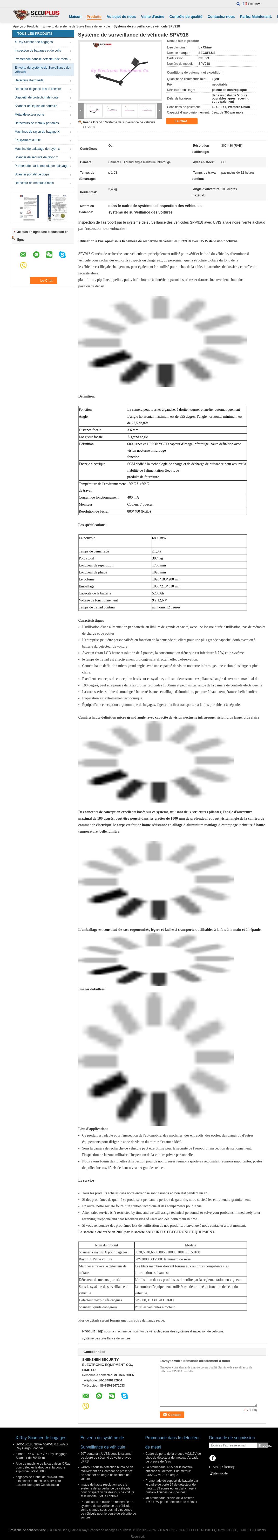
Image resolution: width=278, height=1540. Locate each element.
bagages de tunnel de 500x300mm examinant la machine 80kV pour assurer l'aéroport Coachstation (40, 1481)
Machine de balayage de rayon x (37, 149)
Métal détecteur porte (29, 114)
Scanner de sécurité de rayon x (36, 157)
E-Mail (214, 1467)
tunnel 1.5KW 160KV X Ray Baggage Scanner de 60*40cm (41, 1456)
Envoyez (263, 1445)
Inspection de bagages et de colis (38, 50)
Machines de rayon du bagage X (37, 131)
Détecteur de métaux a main (34, 183)
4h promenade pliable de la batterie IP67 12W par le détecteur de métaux (171, 1500)
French (254, 4)
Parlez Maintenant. (256, 16)
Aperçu (18, 26)
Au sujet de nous (121, 17)
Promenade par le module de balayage (42, 166)
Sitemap (228, 1467)
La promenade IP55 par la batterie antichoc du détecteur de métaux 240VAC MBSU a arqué (169, 1471)
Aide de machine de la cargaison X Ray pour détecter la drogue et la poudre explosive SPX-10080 (43, 1467)
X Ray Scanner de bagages (34, 42)
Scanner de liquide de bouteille (36, 106)
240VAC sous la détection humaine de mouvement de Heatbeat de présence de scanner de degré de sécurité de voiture (107, 1473)
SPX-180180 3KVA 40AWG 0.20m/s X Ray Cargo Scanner (42, 1446)
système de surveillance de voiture (106, 1338)
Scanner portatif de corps (32, 174)
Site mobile (218, 1473)
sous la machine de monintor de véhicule (132, 1331)
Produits (94, 17)
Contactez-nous (221, 17)
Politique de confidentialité (28, 1530)
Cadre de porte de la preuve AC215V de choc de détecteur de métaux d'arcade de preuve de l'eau (173, 1457)
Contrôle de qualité (185, 17)
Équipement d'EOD (28, 140)
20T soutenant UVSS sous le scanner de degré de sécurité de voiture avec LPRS (107, 1457)
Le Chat (184, 121)
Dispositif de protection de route (37, 97)
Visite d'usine (152, 17)
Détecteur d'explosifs (29, 80)
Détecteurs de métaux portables (37, 123)
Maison (75, 17)
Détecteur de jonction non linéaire (38, 89)
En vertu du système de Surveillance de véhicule (76, 26)
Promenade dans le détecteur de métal (42, 59)
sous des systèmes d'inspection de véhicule (193, 1331)
